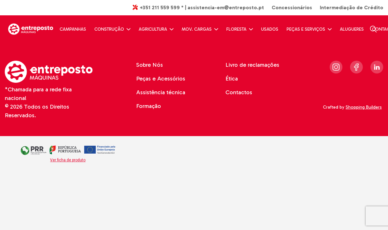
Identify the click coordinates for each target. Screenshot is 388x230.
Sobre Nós (149, 64)
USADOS (269, 29)
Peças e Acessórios (160, 78)
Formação (148, 106)
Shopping (364, 107)
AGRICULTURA (156, 29)
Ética (231, 78)
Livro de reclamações (252, 64)
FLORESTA (239, 29)
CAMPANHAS (73, 29)
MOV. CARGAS (200, 29)
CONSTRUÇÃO (112, 29)
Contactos (238, 92)
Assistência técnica (160, 92)
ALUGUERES (352, 29)
